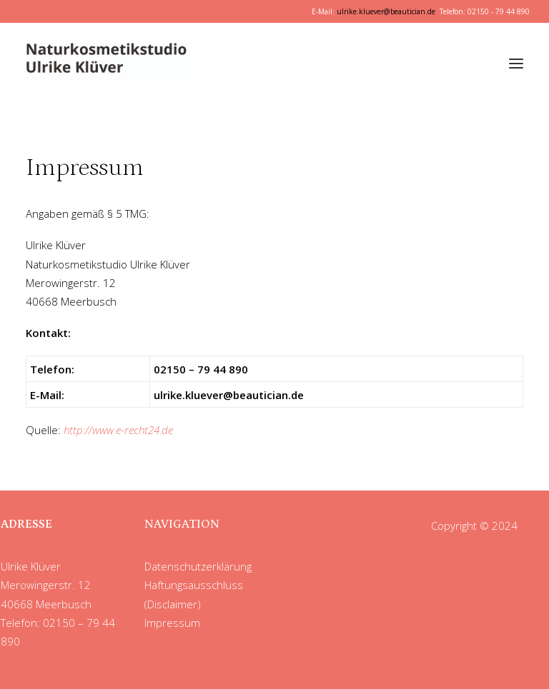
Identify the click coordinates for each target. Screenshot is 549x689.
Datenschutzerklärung (198, 566)
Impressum (172, 622)
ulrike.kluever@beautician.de (386, 11)
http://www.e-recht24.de (118, 430)
